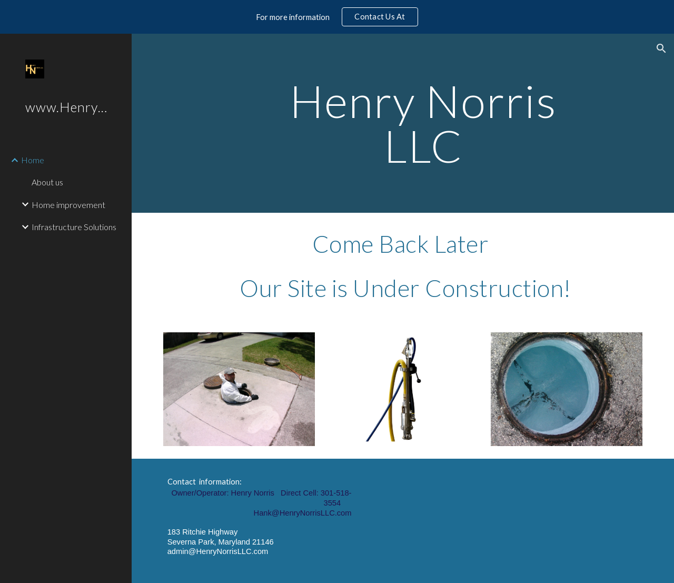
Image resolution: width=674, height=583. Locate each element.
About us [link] (47, 182)
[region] (337, 17)
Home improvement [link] (68, 205)
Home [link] (32, 160)
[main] (423, 123)
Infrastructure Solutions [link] (74, 227)
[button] (661, 48)
